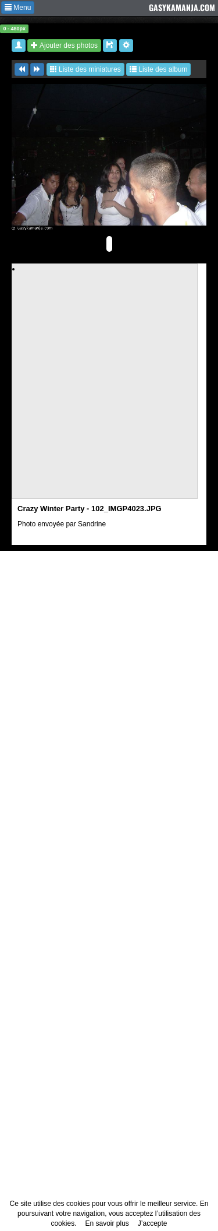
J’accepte (152, 1223)
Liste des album (158, 69)
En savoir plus (106, 1223)
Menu (18, 7)
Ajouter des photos (64, 45)
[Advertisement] (109, 383)
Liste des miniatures (85, 69)
